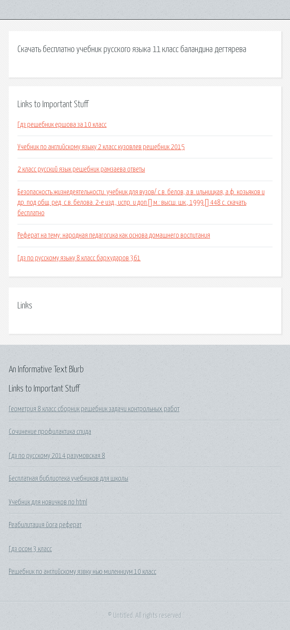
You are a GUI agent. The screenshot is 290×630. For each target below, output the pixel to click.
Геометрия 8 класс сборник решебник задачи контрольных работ (94, 409)
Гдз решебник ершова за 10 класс (62, 124)
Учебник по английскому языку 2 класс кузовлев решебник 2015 (101, 147)
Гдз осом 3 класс (30, 549)
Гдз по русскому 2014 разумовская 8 (57, 455)
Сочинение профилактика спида (50, 431)
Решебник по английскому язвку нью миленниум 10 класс (82, 571)
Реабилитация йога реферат (45, 525)
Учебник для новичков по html (48, 502)
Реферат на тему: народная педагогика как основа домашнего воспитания (113, 235)
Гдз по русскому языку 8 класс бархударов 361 (79, 258)
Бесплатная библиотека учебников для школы (68, 478)
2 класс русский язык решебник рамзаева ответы (81, 169)
